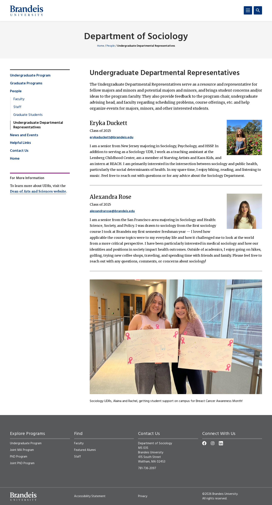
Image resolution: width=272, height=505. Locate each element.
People (111, 46)
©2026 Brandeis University (220, 494)
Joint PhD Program (22, 463)
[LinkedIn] (221, 443)
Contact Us (19, 151)
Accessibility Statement (89, 496)
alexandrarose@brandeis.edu (112, 211)
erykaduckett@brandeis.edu (111, 137)
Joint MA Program (22, 450)
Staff (17, 107)
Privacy (142, 496)
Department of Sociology (136, 37)
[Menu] (248, 10)
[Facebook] (204, 443)
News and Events (24, 135)
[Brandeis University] (26, 10)
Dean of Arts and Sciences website (38, 191)
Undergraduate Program (30, 75)
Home (100, 46)
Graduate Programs (26, 83)
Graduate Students (28, 115)
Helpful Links (20, 143)
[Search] (258, 10)
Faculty (19, 99)
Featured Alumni (85, 450)
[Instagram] (213, 443)
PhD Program (18, 456)
